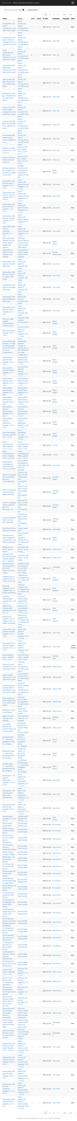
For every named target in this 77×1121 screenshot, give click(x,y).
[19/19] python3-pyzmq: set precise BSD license (9, 963)
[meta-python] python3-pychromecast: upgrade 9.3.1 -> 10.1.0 (8, 411)
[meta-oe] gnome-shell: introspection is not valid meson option (23, 701)
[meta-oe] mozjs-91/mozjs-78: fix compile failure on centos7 (23, 1034)
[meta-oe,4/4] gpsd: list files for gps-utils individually (9, 520)
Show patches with (10, 10)
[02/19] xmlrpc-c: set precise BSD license (8, 830)
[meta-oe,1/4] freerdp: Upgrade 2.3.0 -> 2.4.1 (8, 972)
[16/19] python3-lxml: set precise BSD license (8, 937)
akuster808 (56, 529)
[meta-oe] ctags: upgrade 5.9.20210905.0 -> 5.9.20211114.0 (23, 322)
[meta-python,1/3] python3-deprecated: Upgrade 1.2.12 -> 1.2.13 (8, 780)
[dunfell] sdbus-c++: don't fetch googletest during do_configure (23, 767)
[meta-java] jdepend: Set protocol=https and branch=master (23, 727)
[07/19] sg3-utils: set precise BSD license (8, 866)
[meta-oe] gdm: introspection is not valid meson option (9, 677)
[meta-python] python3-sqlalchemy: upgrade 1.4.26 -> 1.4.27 (8, 423)
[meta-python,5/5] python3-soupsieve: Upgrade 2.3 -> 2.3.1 (8, 231)
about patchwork (55, 1118)
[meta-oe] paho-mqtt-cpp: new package (8, 718)
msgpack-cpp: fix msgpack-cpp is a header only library (9, 579)
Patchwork (6, 3)
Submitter (56, 19)
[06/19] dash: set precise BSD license (8, 859)
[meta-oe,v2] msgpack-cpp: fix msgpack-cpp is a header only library (23, 619)
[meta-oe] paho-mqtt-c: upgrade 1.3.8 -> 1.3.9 (8, 657)
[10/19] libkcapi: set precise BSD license (9, 888)
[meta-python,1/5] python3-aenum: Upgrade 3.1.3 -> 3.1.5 (23, 184)
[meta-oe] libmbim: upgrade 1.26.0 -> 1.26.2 (9, 333)
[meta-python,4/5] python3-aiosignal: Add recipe (8, 299)
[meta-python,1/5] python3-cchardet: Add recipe (8, 264)
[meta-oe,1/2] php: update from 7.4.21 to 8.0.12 (9, 150)
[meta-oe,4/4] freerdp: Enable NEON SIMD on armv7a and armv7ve (8, 1001)
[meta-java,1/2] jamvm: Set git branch (7, 549)
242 (70, 14)
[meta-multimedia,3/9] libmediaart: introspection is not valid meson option (9, 54)
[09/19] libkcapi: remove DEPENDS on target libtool (9, 881)
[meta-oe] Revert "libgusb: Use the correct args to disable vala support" (8, 242)
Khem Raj (55, 27)
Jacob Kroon (56, 549)
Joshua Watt (56, 667)
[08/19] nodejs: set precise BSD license (8, 873)
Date (46, 19)
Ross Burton (56, 825)
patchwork (20, 1118)
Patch (4, 19)
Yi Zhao (55, 445)
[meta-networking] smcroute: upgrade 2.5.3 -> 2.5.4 (9, 435)
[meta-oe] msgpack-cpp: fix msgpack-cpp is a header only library (23, 589)
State (73, 19)
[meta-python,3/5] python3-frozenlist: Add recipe (8, 287)
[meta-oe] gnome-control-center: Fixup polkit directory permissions (8, 1012)
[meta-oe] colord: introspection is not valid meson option (9, 666)
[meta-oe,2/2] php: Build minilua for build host (8, 160)
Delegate (66, 19)
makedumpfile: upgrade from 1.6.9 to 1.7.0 (9, 818)
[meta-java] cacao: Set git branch (22, 711)
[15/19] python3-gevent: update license (8, 930)
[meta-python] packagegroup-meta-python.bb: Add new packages (23, 465)
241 (64, 14)
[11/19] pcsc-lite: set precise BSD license (8, 895)
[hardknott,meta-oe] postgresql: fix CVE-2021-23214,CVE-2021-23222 (8, 568)
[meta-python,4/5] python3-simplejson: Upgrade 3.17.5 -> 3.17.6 (8, 1088)
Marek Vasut (56, 972)
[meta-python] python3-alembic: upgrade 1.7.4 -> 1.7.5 (23, 371)
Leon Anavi (56, 184)
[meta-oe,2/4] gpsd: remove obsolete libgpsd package (9, 492)
